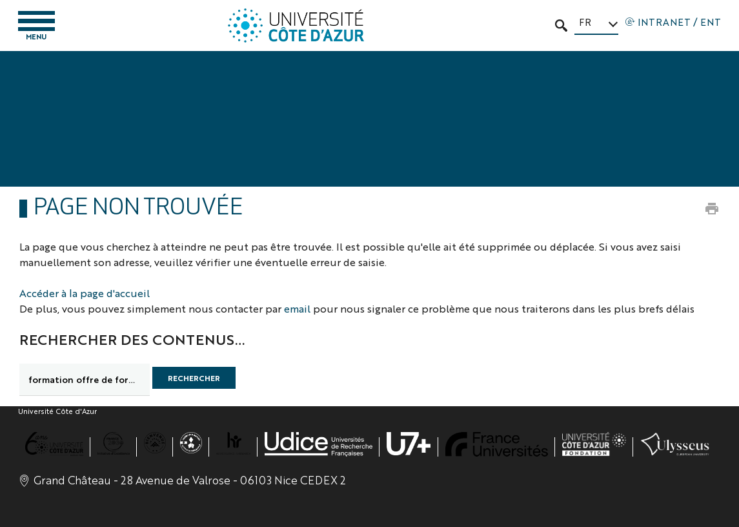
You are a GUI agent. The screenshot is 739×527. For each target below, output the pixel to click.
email (297, 308)
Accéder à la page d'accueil (84, 293)
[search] (84, 380)
